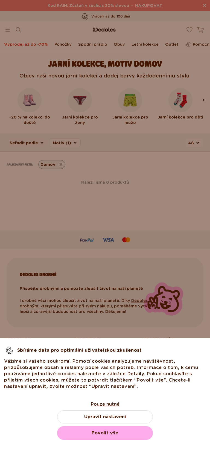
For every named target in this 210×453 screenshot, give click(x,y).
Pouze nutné (105, 404)
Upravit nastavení (105, 416)
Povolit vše (105, 432)
